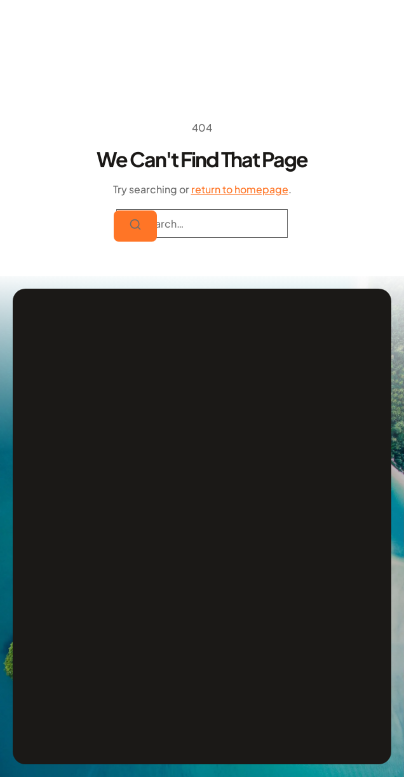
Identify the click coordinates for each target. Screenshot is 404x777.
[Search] (135, 226)
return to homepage (239, 189)
